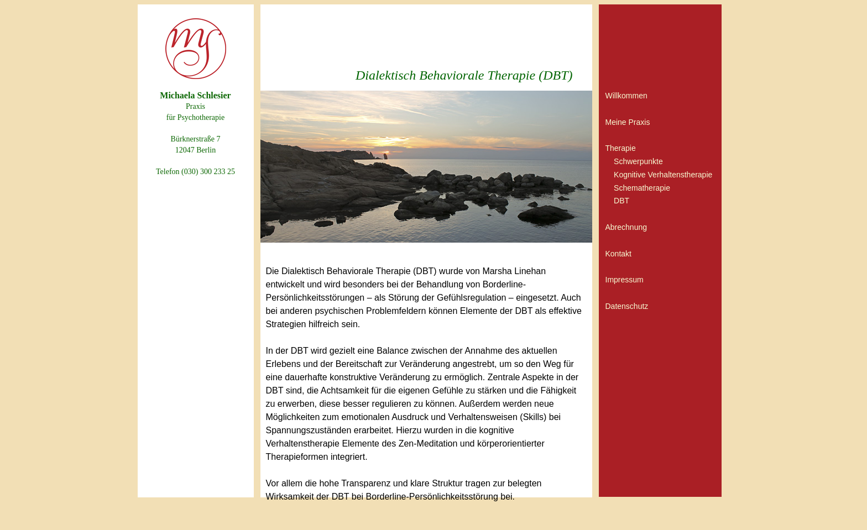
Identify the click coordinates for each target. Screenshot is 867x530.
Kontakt (618, 253)
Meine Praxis (627, 122)
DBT (621, 200)
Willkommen (626, 95)
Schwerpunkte (638, 161)
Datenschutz (627, 306)
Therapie (620, 148)
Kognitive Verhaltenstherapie (663, 174)
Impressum (624, 279)
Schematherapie (642, 187)
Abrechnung (626, 227)
